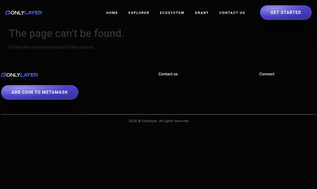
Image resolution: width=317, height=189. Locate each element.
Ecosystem (172, 13)
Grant (202, 13)
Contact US (232, 13)
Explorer (138, 13)
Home (112, 13)
